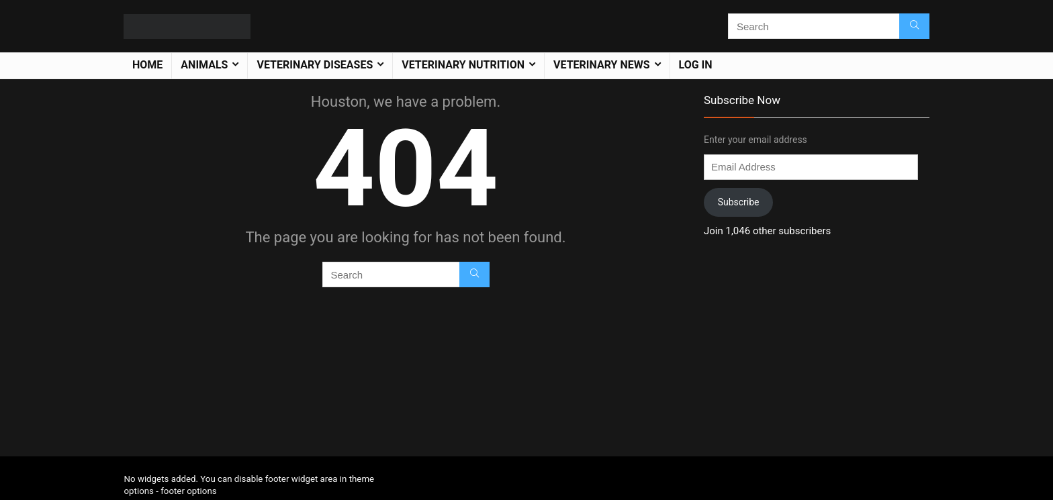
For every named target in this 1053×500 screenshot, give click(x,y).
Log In (696, 64)
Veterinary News (601, 64)
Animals (204, 64)
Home (147, 64)
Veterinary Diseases (315, 64)
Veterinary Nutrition (463, 64)
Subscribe (739, 202)
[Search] (914, 26)
